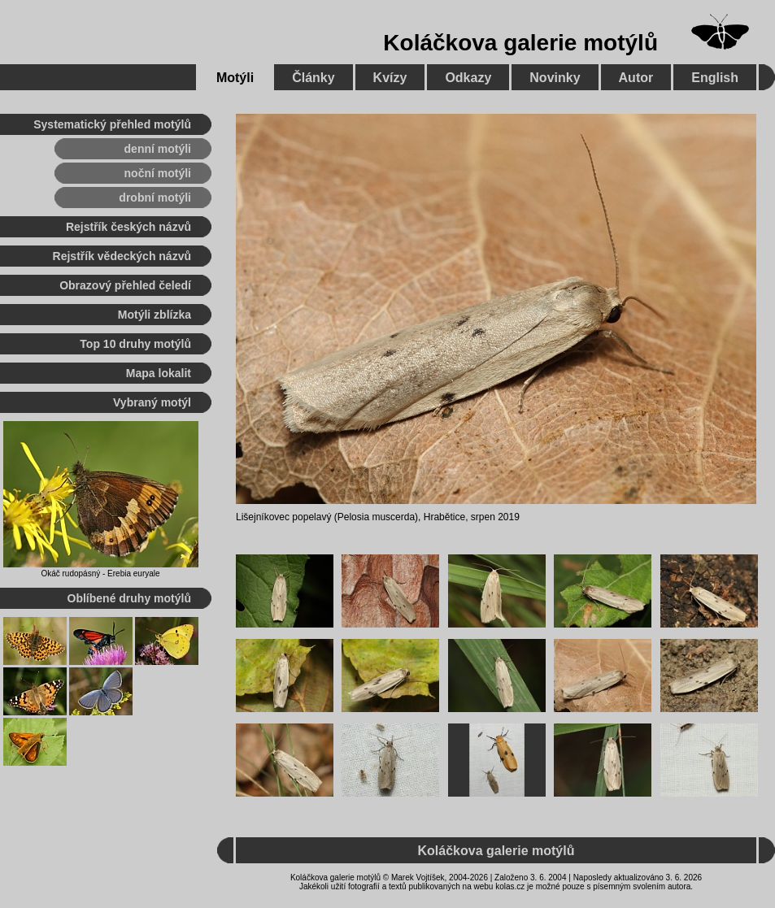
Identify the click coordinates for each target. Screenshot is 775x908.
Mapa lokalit (158, 373)
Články (313, 78)
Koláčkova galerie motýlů (520, 42)
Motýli (235, 78)
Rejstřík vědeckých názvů (122, 256)
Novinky (554, 78)
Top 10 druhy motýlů (135, 343)
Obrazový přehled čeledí (125, 285)
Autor (636, 78)
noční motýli (157, 173)
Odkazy (468, 78)
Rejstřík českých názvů (128, 226)
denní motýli (157, 148)
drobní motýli (155, 197)
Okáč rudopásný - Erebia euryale (100, 573)
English (714, 78)
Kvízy (390, 78)
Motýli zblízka (154, 314)
